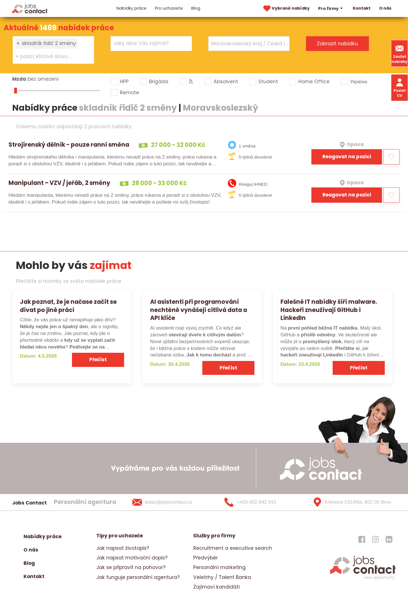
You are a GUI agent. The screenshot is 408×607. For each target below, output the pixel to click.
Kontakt (362, 8)
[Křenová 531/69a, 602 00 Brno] (350, 502)
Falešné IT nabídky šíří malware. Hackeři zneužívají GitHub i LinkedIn (328, 310)
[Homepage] (30, 8)
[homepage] (363, 579)
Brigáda (158, 81)
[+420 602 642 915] (259, 502)
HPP (124, 81)
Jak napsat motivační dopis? (131, 557)
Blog (195, 8)
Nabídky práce (131, 8)
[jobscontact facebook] (362, 539)
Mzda (19, 79)
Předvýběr (205, 557)
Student (268, 81)
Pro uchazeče (169, 8)
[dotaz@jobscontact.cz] (170, 502)
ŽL (191, 81)
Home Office (314, 81)
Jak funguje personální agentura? (138, 577)
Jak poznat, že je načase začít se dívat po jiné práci (68, 306)
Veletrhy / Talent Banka (222, 577)
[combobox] (53, 49)
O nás (385, 8)
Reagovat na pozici (346, 156)
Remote (129, 92)
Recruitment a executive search (232, 548)
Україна (358, 81)
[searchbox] (50, 56)
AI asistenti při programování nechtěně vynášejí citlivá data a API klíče (198, 310)
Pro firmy (331, 8)
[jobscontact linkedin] (389, 539)
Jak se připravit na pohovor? (130, 567)
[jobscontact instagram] (375, 539)
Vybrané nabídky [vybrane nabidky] (286, 8)
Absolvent (226, 81)
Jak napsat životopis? (122, 548)
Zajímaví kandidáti (216, 587)
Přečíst (98, 359)
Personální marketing (219, 567)
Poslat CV (400, 87)
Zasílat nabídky (399, 53)
